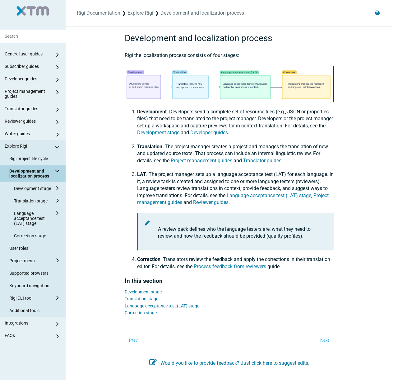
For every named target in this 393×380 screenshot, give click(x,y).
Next (324, 340)
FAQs (33, 336)
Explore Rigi (33, 147)
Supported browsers (29, 273)
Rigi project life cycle (28, 158)
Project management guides (33, 93)
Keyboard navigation (29, 285)
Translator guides (33, 110)
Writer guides (33, 135)
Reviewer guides (33, 122)
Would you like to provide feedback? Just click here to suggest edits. (229, 363)
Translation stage (37, 201)
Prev (133, 340)
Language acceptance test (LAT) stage (37, 217)
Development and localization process (35, 172)
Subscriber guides (33, 67)
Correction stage (30, 235)
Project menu (35, 260)
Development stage (37, 188)
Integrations (33, 324)
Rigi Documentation (98, 13)
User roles (18, 248)
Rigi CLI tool (35, 298)
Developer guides (33, 80)
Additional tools (24, 310)
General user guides (33, 55)
